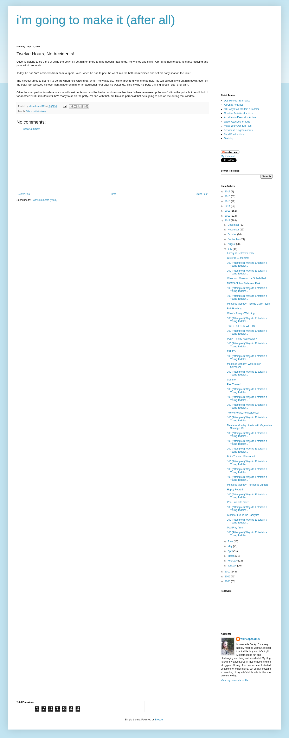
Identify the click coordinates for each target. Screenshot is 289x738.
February (233, 560)
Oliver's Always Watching (241, 313)
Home (113, 194)
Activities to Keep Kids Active (240, 117)
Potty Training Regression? (242, 338)
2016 (228, 196)
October (232, 234)
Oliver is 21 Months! (238, 257)
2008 (228, 581)
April (230, 551)
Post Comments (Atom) (44, 200)
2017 (228, 191)
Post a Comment (31, 129)
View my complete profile (234, 680)
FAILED (231, 351)
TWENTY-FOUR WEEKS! (241, 326)
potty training (39, 111)
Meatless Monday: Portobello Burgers (247, 484)
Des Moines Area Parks (237, 100)
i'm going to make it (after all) (96, 20)
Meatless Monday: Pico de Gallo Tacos (248, 303)
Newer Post (24, 194)
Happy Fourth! (235, 489)
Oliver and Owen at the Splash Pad (246, 278)
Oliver (29, 111)
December (234, 224)
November (234, 229)
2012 (228, 215)
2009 (228, 576)
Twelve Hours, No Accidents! (243, 412)
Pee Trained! (234, 384)
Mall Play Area (235, 527)
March (231, 555)
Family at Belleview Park (240, 253)
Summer (231, 379)
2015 (228, 201)
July (230, 249)
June (231, 541)
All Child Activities (233, 104)
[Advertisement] (112, 161)
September (234, 239)
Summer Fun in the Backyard (243, 515)
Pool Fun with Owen (238, 502)
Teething (228, 138)
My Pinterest (228, 156)
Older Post (201, 194)
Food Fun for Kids (234, 134)
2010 (228, 571)
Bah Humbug (234, 308)
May (230, 546)
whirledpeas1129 (37, 106)
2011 (228, 220)
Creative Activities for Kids (238, 113)
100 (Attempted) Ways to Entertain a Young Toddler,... (247, 264)
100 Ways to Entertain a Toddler (241, 109)
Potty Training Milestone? (241, 456)
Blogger (159, 719)
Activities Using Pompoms (238, 130)
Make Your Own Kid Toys (237, 125)
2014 (228, 206)
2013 (228, 210)
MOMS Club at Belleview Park (243, 283)
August (232, 244)
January (232, 565)
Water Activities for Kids (237, 121)
